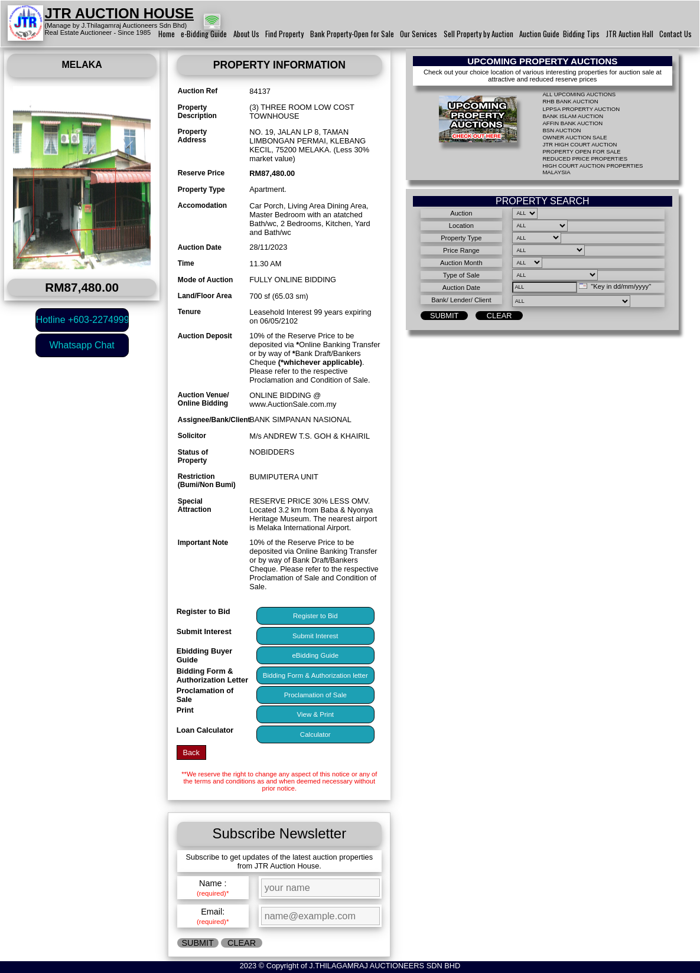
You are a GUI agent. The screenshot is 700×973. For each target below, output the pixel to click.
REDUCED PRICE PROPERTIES (584, 158)
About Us (246, 34)
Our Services (418, 34)
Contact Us (675, 34)
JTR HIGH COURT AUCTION (579, 144)
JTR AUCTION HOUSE (119, 13)
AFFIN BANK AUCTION (572, 123)
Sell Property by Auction (478, 34)
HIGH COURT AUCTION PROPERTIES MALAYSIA (592, 168)
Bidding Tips (581, 34)
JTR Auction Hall (629, 34)
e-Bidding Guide (204, 34)
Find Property (284, 34)
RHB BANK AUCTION (570, 101)
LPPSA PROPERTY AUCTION (581, 109)
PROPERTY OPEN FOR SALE (581, 151)
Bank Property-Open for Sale (352, 34)
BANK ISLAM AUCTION (572, 116)
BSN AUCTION (561, 130)
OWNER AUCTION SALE (574, 137)
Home (166, 34)
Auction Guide (539, 34)
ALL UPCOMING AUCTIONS (579, 94)
